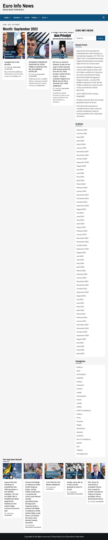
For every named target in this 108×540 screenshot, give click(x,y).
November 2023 (83, 198)
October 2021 (82, 289)
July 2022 (80, 256)
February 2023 (82, 231)
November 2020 (83, 328)
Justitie (79, 403)
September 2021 (83, 292)
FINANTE (80, 385)
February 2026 (82, 130)
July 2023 (80, 213)
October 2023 (82, 202)
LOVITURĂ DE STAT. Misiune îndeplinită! (87, 95)
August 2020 (81, 339)
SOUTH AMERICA (84, 439)
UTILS (45, 17)
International (8, 54)
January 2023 (81, 234)
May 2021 (80, 307)
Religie (79, 425)
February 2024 (82, 188)
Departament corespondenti (33, 527)
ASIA (78, 371)
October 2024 (82, 159)
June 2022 (80, 260)
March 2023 (81, 227)
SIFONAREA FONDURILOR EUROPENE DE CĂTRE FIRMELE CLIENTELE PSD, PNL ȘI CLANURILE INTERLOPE (38, 67)
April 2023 (80, 224)
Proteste (80, 421)
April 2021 (80, 310)
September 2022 (83, 249)
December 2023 (82, 195)
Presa (79, 418)
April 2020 (80, 353)
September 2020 (83, 335)
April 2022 (80, 267)
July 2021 (80, 299)
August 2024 (81, 166)
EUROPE (7, 52)
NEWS (8, 17)
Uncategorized (82, 454)
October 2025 (82, 133)
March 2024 (81, 184)
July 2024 (80, 169)
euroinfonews (8, 515)
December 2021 (82, 281)
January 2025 (81, 148)
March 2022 (81, 270)
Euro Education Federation (73, 536)
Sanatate (80, 432)
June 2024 (80, 173)
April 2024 (80, 180)
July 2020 (80, 343)
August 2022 (81, 252)
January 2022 (81, 278)
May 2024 (80, 177)
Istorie (79, 400)
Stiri (78, 446)
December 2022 (82, 238)
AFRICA (80, 367)
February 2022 (82, 274)
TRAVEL (35, 17)
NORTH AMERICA (9, 57)
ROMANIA (37, 57)
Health (79, 392)
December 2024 (82, 151)
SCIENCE (18, 17)
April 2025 (80, 141)
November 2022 (83, 242)
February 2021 (82, 317)
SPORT (27, 17)
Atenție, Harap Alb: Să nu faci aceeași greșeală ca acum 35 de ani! (90, 101)
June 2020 (80, 346)
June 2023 (80, 216)
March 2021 (81, 314)
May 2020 (80, 350)
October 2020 (82, 332)
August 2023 (81, 209)
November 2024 (83, 155)
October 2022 (82, 245)
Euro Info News (18, 5)
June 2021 (80, 303)
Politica (18, 57)
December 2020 (82, 325)
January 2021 (81, 321)
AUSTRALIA (81, 374)
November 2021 (83, 285)
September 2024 (83, 162)
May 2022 (80, 263)
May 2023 (80, 220)
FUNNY (80, 389)
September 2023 (83, 206)
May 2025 (80, 137)
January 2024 (81, 191)
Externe (13, 52)
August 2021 (81, 296)
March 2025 (81, 144)
